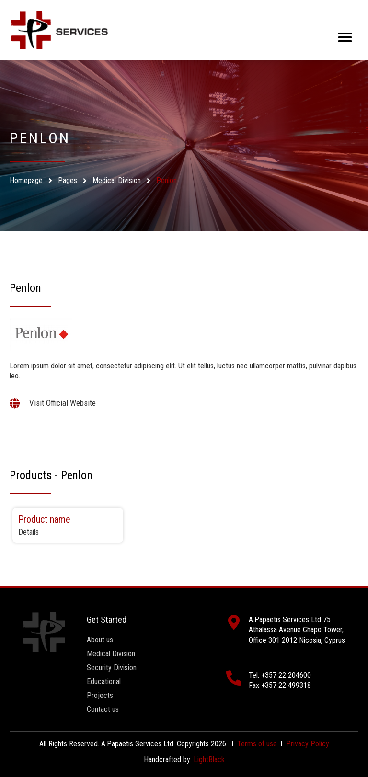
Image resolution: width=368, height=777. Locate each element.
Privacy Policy (307, 743)
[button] (345, 37)
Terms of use (257, 743)
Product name (44, 519)
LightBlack (209, 759)
